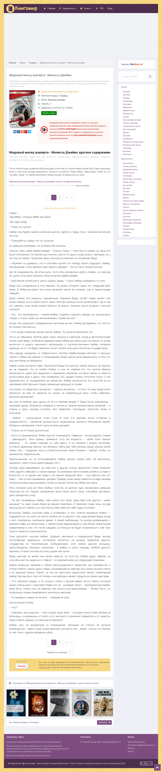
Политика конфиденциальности (141, 745)
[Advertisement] (81, 35)
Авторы (131, 748)
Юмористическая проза (133, 142)
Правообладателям (136, 742)
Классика (127, 104)
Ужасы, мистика (130, 166)
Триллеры (127, 148)
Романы (33, 63)
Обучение (127, 213)
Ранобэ (126, 226)
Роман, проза (128, 173)
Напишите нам (44, 667)
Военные (127, 151)
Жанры (131, 751)
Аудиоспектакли (130, 170)
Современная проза (131, 126)
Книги (86, 8)
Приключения (129, 195)
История (126, 188)
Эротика (126, 136)
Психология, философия (133, 201)
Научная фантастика (132, 120)
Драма (126, 132)
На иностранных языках (133, 210)
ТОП (100, 8)
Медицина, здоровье (132, 220)
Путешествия (128, 229)
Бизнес (126, 198)
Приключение (129, 110)
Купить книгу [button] (48, 113)
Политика (127, 154)
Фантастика (128, 163)
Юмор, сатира (129, 182)
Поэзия (126, 191)
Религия (126, 217)
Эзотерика (127, 176)
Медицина (127, 107)
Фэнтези (126, 95)
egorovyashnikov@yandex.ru (109, 742)
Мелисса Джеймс (56, 99)
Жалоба (21, 666)
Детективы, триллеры (132, 179)
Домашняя (127, 139)
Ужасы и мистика (130, 123)
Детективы (128, 101)
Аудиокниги (67, 8)
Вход (110, 8)
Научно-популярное (131, 204)
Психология (128, 114)
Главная (49, 8)
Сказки (126, 117)
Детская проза (129, 129)
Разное (126, 207)
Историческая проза (132, 145)
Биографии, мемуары (132, 223)
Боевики (126, 92)
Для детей (127, 185)
